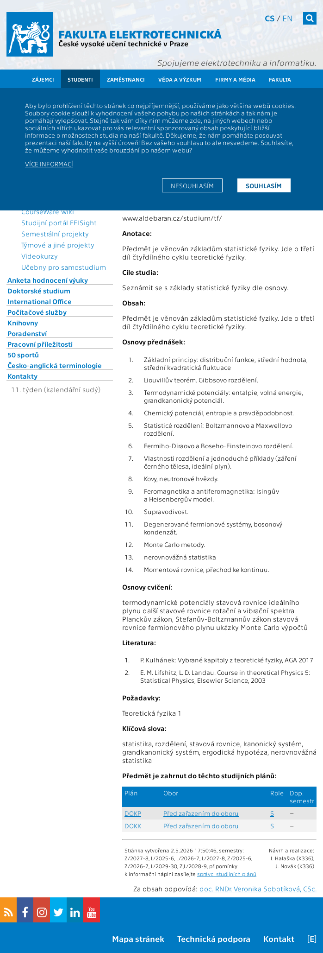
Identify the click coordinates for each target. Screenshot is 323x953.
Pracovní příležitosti (40, 344)
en (287, 18)
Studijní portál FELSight (59, 222)
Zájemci (43, 79)
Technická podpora (213, 938)
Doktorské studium (38, 290)
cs (270, 18)
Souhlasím (264, 185)
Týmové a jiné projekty (57, 245)
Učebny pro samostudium (63, 267)
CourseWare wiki (47, 211)
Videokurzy (39, 256)
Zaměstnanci (126, 79)
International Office (39, 301)
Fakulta (280, 79)
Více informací (49, 163)
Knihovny (22, 322)
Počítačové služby (37, 312)
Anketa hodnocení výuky (47, 280)
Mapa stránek (138, 938)
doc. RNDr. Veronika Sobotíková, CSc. (258, 888)
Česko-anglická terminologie (54, 365)
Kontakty (22, 376)
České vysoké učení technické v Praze (123, 43)
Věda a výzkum (179, 79)
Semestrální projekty (55, 233)
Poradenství (27, 333)
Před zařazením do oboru (201, 813)
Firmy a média (235, 79)
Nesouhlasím (192, 185)
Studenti (80, 79)
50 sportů (23, 354)
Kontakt (278, 938)
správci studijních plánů (226, 873)
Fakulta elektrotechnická (140, 33)
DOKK (132, 826)
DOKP (132, 813)
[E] (312, 938)
